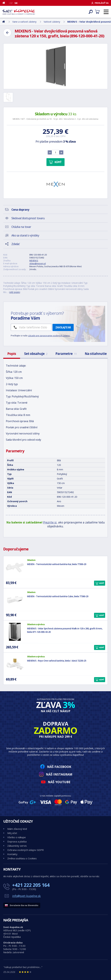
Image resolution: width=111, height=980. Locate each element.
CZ (11, 3)
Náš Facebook (59, 766)
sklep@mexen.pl (37, 263)
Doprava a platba (17, 841)
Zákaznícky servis (17, 845)
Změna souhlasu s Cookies (22, 858)
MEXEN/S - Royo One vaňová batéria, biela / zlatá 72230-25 (56, 660)
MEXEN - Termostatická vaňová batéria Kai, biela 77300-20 (56, 564)
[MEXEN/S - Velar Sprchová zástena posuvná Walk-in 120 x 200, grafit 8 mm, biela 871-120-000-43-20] (15, 632)
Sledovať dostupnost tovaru (28, 218)
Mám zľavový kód (17, 828)
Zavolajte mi (63, 327)
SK (16, 3)
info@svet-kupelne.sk (26, 896)
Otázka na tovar (21, 227)
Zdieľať (15, 244)
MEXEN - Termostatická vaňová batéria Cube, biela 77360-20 (57, 596)
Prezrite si (50, 522)
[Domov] (4, 2)
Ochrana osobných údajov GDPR (25, 850)
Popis (11, 353)
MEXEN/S (33, 260)
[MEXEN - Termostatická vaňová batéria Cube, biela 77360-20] (15, 600)
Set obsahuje (35, 353)
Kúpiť (58, 162)
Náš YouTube (59, 782)
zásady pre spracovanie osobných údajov (49, 335)
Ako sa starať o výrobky (25, 235)
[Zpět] (7, 33)
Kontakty (12, 854)
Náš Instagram (59, 774)
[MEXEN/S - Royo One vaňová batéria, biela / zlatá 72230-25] (15, 664)
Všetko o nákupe (16, 837)
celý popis (14, 292)
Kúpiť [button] (101, 583)
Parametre (66, 353)
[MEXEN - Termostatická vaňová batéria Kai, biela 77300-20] (15, 567)
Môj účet (12, 833)
